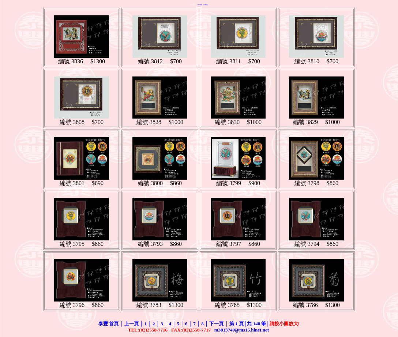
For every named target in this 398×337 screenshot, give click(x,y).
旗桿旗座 (200, 4)
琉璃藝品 (205, 4)
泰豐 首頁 (108, 323)
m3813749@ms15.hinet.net (242, 330)
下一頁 (216, 323)
